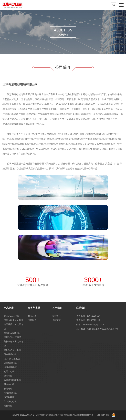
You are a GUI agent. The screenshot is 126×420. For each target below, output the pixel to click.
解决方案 (32, 316)
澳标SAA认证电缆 (12, 350)
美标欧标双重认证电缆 (13, 343)
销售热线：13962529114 (88, 320)
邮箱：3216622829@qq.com (90, 324)
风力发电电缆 (10, 401)
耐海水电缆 (9, 384)
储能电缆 (8, 376)
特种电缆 (8, 406)
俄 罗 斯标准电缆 (12, 358)
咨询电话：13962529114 (88, 316)
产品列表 (9, 307)
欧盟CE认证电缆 (12, 333)
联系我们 (81, 307)
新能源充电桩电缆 (12, 380)
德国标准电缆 (10, 363)
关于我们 (57, 307)
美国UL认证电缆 (11, 316)
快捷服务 (32, 320)
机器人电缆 (9, 371)
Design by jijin (102, 415)
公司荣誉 (56, 320)
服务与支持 (34, 307)
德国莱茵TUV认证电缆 (13, 326)
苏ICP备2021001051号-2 (23, 415)
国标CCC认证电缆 (12, 337)
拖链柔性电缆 (10, 367)
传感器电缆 (9, 397)
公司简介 (56, 316)
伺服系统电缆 (10, 393)
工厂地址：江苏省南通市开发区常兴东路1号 (97, 328)
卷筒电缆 (8, 388)
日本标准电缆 (10, 354)
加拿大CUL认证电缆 (13, 320)
